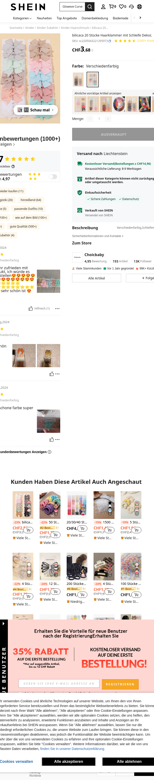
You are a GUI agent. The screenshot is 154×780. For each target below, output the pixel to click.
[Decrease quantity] (90, 122)
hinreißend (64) (31, 200)
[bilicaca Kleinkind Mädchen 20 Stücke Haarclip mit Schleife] (132, 104)
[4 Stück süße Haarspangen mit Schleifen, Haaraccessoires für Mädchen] (23, 566)
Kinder (29, 28)
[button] (72, 6)
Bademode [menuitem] (120, 18)
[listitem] (80, 104)
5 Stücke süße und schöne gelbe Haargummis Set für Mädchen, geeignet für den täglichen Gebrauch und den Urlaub (131, 522)
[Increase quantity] (108, 122)
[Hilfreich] (31, 308)
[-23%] (17, 522)
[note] (23, 538)
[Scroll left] (134, 18)
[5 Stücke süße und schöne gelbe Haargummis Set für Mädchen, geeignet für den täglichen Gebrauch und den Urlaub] (131, 505)
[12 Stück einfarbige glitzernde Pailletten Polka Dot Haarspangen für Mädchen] (50, 566)
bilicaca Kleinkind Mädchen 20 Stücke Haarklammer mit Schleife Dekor (23, 522)
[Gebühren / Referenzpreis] (92, 50)
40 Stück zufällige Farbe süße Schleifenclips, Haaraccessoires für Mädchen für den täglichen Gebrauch (77, 645)
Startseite (16, 28)
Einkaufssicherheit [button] (98, 196)
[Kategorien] (23, 18)
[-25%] (125, 645)
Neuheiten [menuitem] (44, 18)
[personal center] (103, 7)
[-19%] (98, 522)
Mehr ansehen (77, 676)
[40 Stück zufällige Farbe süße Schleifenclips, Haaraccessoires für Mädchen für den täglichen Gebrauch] (77, 628)
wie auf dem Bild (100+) (30, 218)
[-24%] (44, 584)
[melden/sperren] (57, 308)
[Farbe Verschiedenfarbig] (95, 66)
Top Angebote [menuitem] (67, 18)
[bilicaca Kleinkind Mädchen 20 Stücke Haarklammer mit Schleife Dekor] (80, 104)
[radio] (78, 79)
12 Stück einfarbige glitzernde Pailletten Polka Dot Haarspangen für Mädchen (50, 584)
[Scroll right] (140, 18)
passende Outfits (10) (28, 209)
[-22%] (44, 522)
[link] (112, 6)
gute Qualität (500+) (23, 226)
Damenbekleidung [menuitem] (95, 18)
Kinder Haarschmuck (75, 28)
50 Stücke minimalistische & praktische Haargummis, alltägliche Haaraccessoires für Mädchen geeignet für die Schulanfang (50, 522)
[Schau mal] (36, 110)
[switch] (53, 176)
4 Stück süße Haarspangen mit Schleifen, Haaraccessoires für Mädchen (23, 584)
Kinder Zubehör (47, 28)
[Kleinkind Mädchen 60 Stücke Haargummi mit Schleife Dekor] (119, 104)
